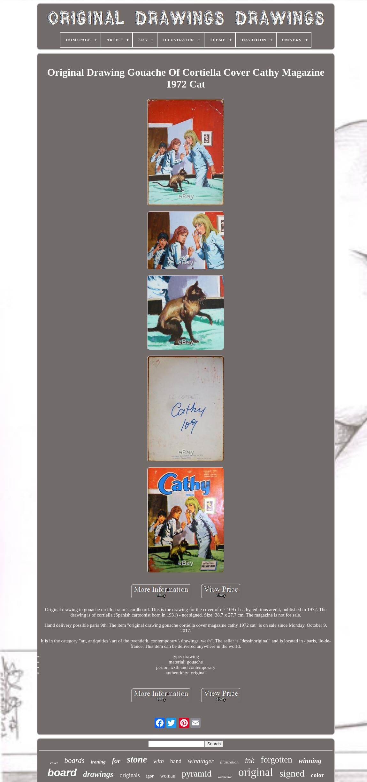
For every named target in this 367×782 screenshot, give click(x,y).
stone (137, 759)
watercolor (225, 777)
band (175, 761)
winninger (201, 760)
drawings (98, 774)
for (116, 760)
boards (75, 760)
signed (291, 773)
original (255, 772)
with (158, 761)
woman (167, 775)
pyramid (196, 773)
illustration (229, 762)
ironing (98, 761)
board (62, 772)
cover (54, 763)
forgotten (276, 759)
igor (150, 776)
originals (130, 775)
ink (249, 760)
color (317, 775)
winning (310, 760)
